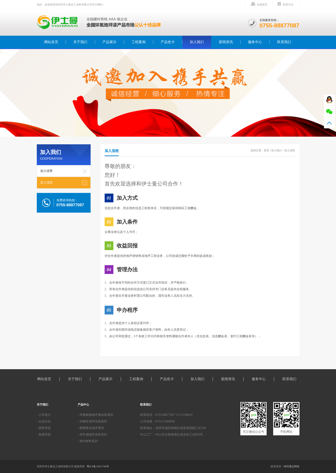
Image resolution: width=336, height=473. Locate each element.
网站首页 (44, 379)
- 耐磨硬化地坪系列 (91, 428)
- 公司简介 (44, 415)
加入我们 (197, 42)
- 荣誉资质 (44, 428)
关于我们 (80, 42)
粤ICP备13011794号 (98, 466)
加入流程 (46, 182)
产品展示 (109, 42)
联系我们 (284, 42)
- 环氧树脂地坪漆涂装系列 (95, 415)
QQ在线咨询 (329, 100)
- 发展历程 (44, 434)
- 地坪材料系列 (88, 441)
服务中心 (255, 42)
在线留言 (262, 4)
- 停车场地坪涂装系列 (92, 434)
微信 (329, 111)
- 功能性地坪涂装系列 (92, 421)
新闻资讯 (226, 42)
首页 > (267, 150)
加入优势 (46, 171)
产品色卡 (168, 42)
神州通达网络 (291, 466)
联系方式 (288, 4)
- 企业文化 (44, 421)
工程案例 (139, 42)
